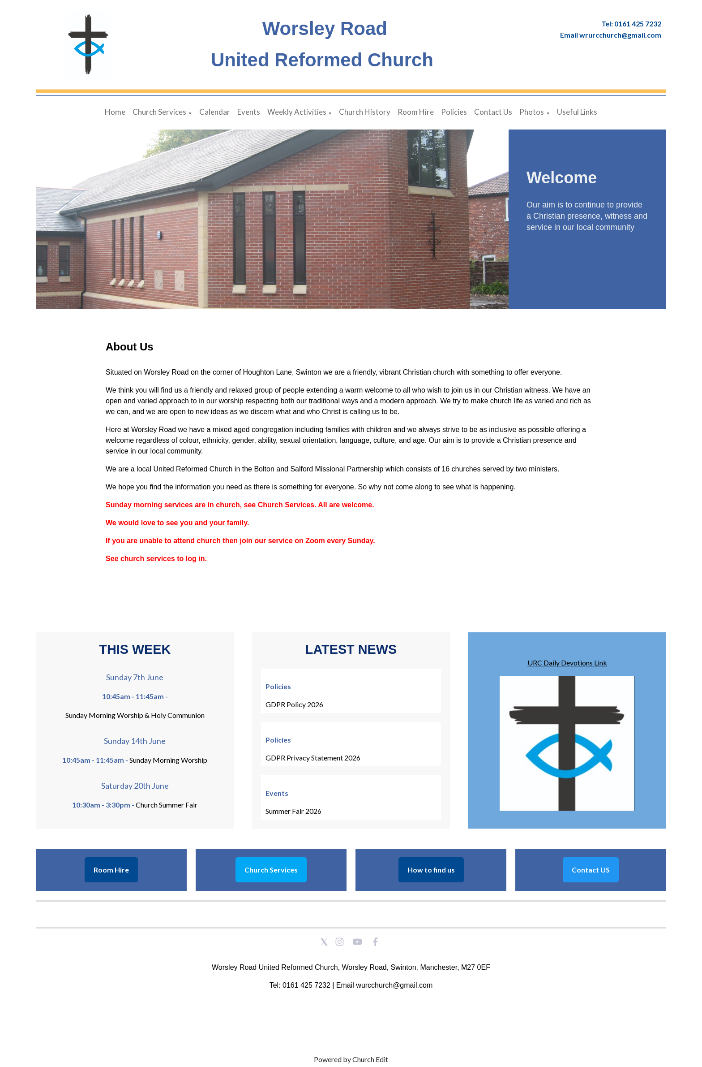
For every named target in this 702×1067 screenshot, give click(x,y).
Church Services (159, 112)
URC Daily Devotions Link (567, 662)
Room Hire (416, 112)
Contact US (591, 869)
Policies (454, 112)
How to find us (431, 869)
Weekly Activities (296, 112)
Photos (531, 112)
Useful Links (577, 112)
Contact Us (493, 112)
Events (248, 112)
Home (115, 112)
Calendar (214, 112)
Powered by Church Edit (351, 1059)
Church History (364, 112)
